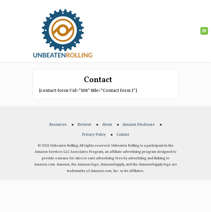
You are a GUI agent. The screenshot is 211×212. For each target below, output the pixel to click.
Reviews (84, 124)
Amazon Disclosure (139, 124)
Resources (58, 124)
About (107, 124)
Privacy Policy (94, 134)
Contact (122, 134)
